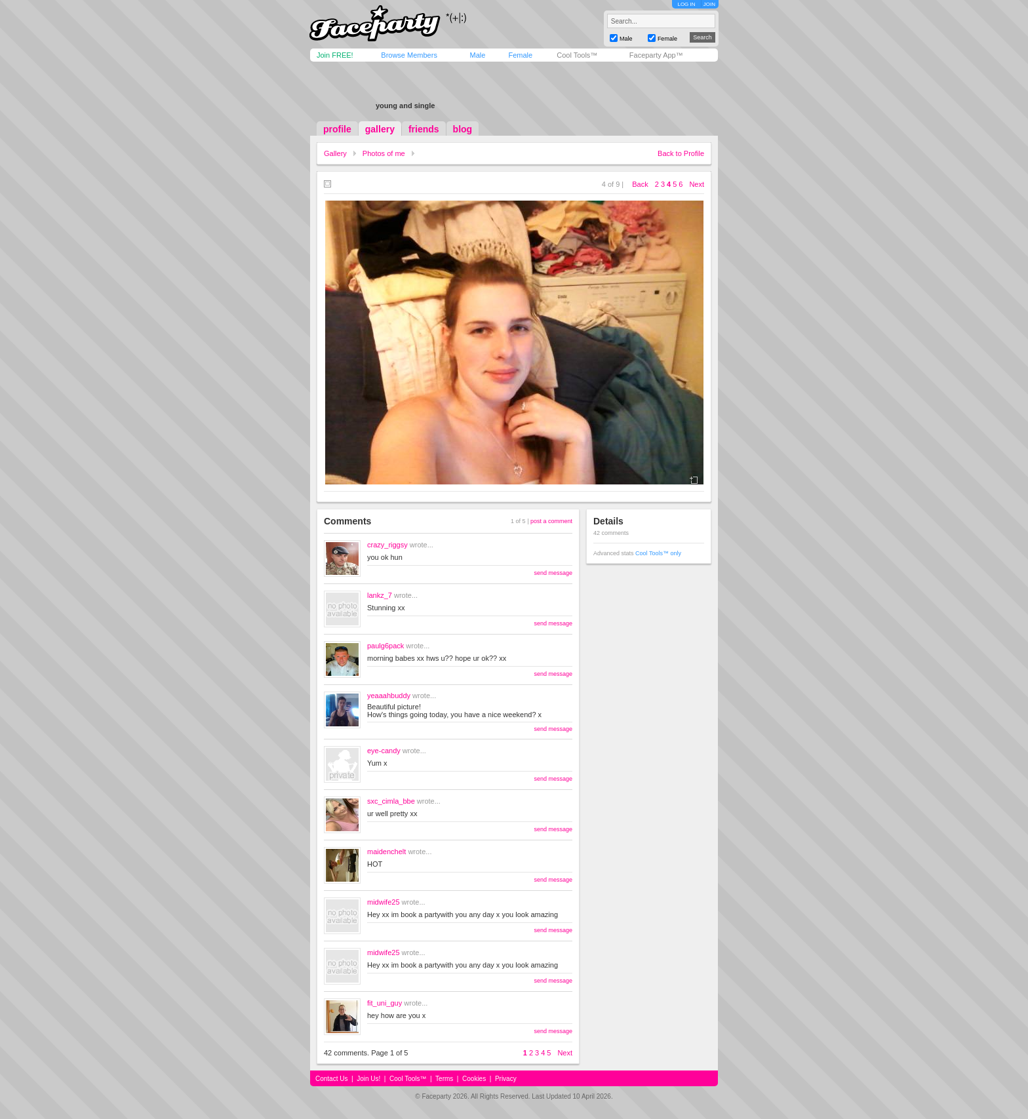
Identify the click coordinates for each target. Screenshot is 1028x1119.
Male (477, 55)
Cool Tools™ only (658, 553)
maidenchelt (386, 851)
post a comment (551, 521)
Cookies (474, 1078)
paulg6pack (385, 646)
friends (423, 129)
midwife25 (383, 902)
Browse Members (409, 55)
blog (463, 129)
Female (520, 55)
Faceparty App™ (656, 55)
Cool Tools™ (577, 55)
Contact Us (331, 1078)
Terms (444, 1078)
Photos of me (384, 153)
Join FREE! (335, 55)
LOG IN (686, 4)
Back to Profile (681, 153)
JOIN (709, 4)
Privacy (506, 1078)
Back (640, 184)
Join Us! (368, 1078)
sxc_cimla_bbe (391, 801)
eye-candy (384, 751)
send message (553, 573)
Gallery (335, 153)
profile (337, 129)
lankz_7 (379, 595)
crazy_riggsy (387, 545)
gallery (380, 129)
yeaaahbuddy (388, 695)
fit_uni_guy (384, 1003)
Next (696, 184)
